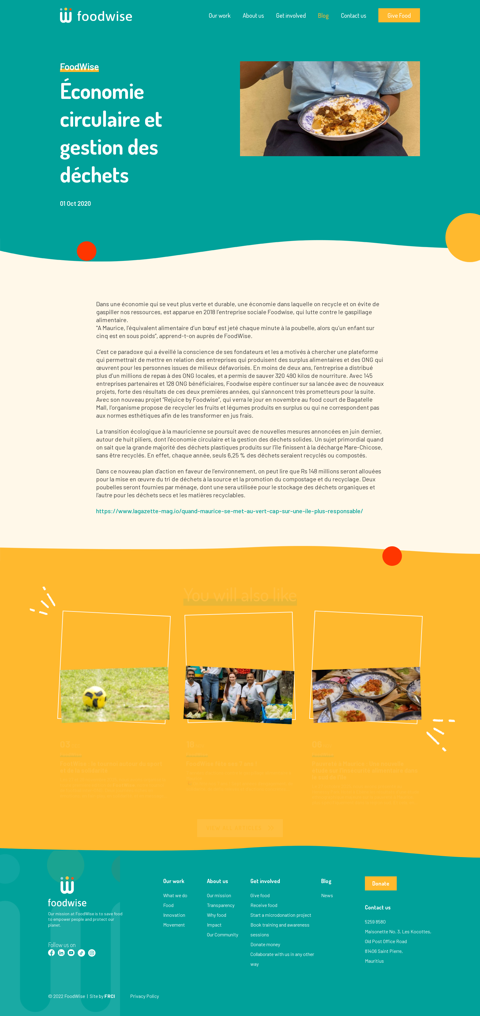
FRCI (109, 996)
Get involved (291, 15)
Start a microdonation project (280, 915)
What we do (175, 895)
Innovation (174, 915)
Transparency (220, 905)
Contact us (353, 15)
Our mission (219, 895)
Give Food (399, 15)
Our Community (222, 934)
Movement (174, 925)
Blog (323, 15)
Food (168, 905)
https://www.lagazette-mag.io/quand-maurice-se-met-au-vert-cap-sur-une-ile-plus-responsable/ (229, 510)
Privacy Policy (144, 996)
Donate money (265, 944)
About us (253, 15)
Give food (260, 895)
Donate (380, 883)
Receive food (263, 905)
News (327, 895)
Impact (214, 925)
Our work (220, 15)
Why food (216, 915)
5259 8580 (375, 921)
